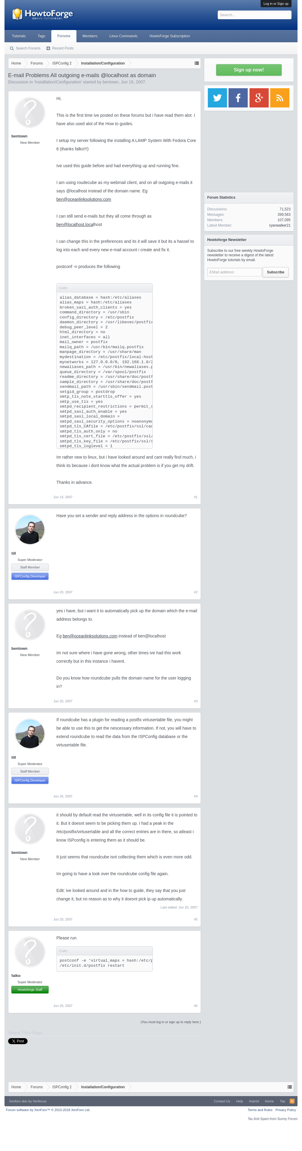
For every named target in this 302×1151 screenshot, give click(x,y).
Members (89, 36)
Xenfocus (39, 1101)
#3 (196, 701)
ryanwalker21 (280, 225)
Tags (41, 36)
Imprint (254, 1101)
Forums (63, 36)
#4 (196, 796)
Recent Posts (62, 48)
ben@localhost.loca (74, 224)
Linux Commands (123, 36)
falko (15, 975)
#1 (196, 497)
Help (239, 1101)
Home (269, 1101)
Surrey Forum (287, 1118)
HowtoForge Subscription (169, 36)
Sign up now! (249, 69)
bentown (110, 82)
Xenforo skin (18, 1101)
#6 (196, 1006)
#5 (196, 919)
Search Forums (28, 48)
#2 (196, 592)
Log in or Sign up (276, 3)
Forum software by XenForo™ (48, 1110)
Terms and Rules (260, 1110)
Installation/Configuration (58, 82)
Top (282, 1101)
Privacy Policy (285, 1110)
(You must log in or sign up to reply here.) (171, 1022)
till (13, 553)
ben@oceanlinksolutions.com (83, 199)
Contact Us (222, 1101)
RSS (292, 1101)
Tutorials (19, 36)
